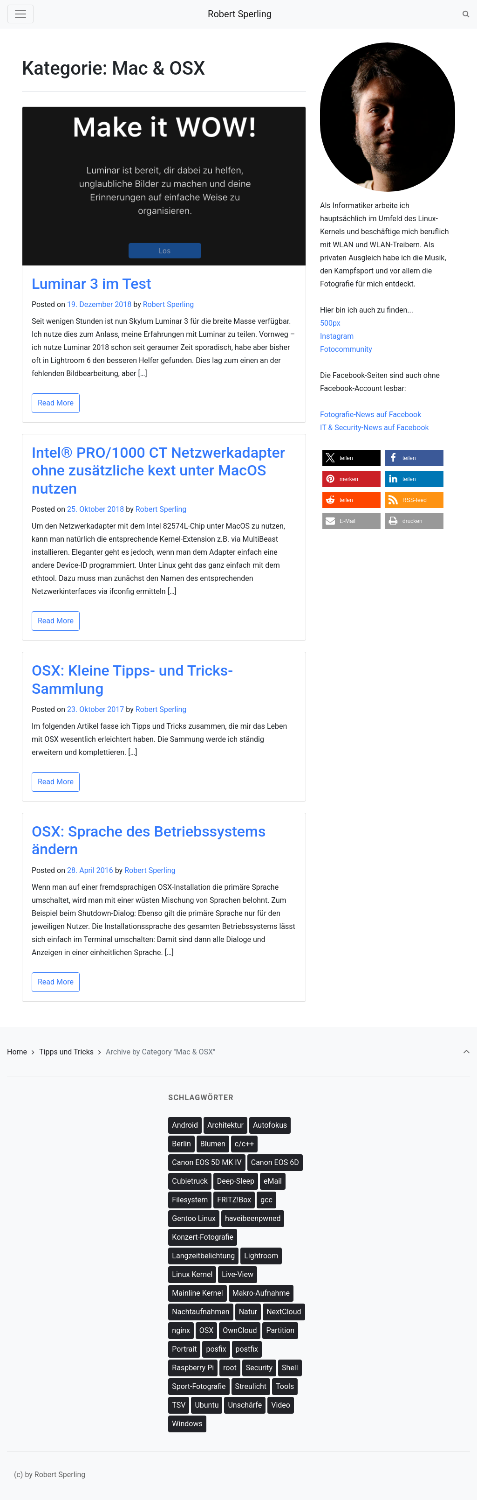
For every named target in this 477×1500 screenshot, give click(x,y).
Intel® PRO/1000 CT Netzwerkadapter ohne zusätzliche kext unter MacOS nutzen (158, 470)
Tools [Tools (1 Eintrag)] (285, 1386)
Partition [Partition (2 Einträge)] (280, 1330)
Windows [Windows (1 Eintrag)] (187, 1423)
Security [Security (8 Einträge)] (259, 1367)
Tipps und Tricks (66, 1051)
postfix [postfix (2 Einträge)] (247, 1349)
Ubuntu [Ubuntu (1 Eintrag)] (206, 1405)
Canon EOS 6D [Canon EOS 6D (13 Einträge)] (275, 1162)
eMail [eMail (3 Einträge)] (273, 1181)
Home (17, 1051)
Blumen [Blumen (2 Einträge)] (212, 1143)
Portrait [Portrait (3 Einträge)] (184, 1349)
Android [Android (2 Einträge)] (185, 1125)
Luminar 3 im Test (91, 284)
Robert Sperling (240, 14)
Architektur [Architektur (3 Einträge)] (225, 1125)
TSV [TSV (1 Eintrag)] (178, 1405)
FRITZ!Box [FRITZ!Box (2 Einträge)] (234, 1199)
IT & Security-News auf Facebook (374, 427)
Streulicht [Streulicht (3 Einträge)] (251, 1386)
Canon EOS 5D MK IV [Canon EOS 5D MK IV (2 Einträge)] (206, 1162)
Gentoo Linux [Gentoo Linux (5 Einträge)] (194, 1218)
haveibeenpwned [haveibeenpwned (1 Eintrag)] (253, 1218)
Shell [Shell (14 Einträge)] (290, 1367)
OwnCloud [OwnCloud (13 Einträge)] (240, 1330)
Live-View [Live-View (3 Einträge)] (237, 1274)
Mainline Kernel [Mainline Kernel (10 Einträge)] (197, 1293)
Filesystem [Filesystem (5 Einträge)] (190, 1199)
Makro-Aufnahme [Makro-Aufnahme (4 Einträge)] (261, 1293)
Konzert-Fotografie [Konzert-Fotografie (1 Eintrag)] (202, 1237)
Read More (56, 402)
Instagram (337, 336)
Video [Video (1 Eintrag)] (280, 1405)
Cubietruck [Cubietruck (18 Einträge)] (190, 1181)
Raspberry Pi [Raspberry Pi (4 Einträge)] (193, 1367)
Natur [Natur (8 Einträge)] (248, 1311)
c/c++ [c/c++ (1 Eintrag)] (244, 1143)
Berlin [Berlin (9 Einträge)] (181, 1143)
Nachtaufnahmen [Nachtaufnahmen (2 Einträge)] (200, 1311)
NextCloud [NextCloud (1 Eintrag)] (283, 1311)
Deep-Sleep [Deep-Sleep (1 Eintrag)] (235, 1181)
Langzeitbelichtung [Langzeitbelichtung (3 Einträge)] (203, 1255)
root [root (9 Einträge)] (230, 1367)
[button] (351, 458)
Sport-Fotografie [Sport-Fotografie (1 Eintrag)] (198, 1386)
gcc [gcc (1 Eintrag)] (266, 1199)
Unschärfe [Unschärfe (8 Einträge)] (245, 1405)
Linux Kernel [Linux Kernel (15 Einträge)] (192, 1274)
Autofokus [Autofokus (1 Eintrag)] (270, 1125)
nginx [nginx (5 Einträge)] (181, 1330)
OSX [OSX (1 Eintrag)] (206, 1330)
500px (330, 323)
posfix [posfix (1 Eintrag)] (216, 1349)
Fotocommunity (346, 349)
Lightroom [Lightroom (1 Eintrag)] (261, 1255)
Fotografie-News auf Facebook (370, 414)
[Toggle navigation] (20, 14)
